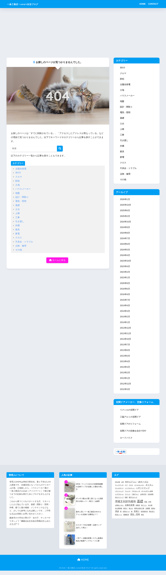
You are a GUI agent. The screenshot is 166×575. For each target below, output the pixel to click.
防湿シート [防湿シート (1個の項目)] (118, 519)
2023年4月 (125, 269)
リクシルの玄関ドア (129, 414)
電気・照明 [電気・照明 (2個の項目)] (135, 519)
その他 (18, 250)
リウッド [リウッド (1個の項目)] (127, 498)
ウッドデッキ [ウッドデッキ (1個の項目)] (119, 489)
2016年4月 (125, 297)
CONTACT (153, 4)
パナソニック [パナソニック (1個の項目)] (119, 495)
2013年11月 (125, 337)
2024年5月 (125, 252)
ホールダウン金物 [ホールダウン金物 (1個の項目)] (147, 495)
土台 (17, 209)
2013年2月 (125, 377)
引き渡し (19, 221)
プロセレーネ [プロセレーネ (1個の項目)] (136, 495)
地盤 (17, 193)
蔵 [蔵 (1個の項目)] (131, 516)
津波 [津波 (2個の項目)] (117, 516)
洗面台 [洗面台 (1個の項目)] (153, 512)
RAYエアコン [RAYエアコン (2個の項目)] (131, 486)
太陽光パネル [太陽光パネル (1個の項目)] (119, 509)
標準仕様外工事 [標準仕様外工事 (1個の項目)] (139, 512)
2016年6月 (125, 292)
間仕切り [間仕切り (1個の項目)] (152, 516)
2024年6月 (125, 246)
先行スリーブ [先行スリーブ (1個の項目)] (119, 501)
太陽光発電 (20, 169)
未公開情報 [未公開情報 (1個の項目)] (118, 512)
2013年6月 (125, 354)
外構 (17, 225)
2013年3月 (125, 371)
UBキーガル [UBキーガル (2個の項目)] (143, 486)
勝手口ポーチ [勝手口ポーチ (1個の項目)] (133, 501)
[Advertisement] (83, 33)
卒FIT (18, 173)
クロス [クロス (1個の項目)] (131, 489)
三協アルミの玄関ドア (130, 421)
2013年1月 (125, 382)
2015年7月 (125, 303)
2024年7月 (125, 241)
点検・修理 (20, 246)
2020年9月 (125, 286)
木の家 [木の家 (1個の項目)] (150, 509)
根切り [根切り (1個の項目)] (125, 512)
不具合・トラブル (24, 242)
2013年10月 (125, 343)
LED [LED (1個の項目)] (122, 486)
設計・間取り (22, 197)
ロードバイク (126, 442)
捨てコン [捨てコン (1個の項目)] (144, 509)
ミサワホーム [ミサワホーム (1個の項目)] (119, 498)
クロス (18, 237)
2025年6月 (125, 212)
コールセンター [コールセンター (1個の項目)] (139, 489)
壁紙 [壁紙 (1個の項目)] (145, 506)
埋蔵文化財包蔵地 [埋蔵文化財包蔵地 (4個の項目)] (125, 505)
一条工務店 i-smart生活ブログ (29, 4)
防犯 (17, 181)
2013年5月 (125, 360)
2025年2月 (125, 218)
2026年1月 (125, 201)
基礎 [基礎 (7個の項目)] (140, 505)
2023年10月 (125, 263)
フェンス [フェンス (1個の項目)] (127, 495)
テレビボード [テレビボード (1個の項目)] (119, 492)
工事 (17, 217)
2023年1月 (125, 280)
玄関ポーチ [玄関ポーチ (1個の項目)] (126, 516)
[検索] (60, 148)
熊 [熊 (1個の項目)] (121, 516)
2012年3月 (125, 394)
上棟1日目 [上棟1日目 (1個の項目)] (143, 498)
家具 (17, 229)
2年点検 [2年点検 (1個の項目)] (117, 486)
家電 (17, 233)
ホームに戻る (57, 260)
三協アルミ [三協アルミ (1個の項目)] (135, 498)
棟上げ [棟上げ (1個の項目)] (131, 512)
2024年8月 (125, 235)
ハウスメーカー (23, 189)
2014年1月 (125, 325)
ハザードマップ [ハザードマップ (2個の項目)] (143, 492)
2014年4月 (125, 309)
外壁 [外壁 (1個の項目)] (149, 506)
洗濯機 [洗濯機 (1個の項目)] (148, 512)
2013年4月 (125, 365)
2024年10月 (125, 223)
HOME (142, 4)
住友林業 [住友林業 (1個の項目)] (150, 498)
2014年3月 (125, 314)
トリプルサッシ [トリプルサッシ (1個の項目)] (130, 492)
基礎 (17, 205)
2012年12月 (125, 388)
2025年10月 (125, 206)
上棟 (17, 213)
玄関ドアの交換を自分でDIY (133, 435)
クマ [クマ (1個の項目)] (126, 489)
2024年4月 (125, 257)
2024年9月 (125, 229)
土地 (17, 185)
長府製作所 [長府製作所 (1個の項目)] (144, 516)
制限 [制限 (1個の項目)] (126, 501)
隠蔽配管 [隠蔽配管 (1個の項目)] (126, 519)
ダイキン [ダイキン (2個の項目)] (149, 489)
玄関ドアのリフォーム (130, 428)
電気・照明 (20, 201)
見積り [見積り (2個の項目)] (137, 516)
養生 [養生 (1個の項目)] (142, 519)
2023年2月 (125, 274)
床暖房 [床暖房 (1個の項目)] (138, 509)
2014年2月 (125, 320)
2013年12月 (125, 331)
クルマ (18, 177)
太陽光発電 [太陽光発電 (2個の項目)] (129, 509)
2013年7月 (125, 348)
